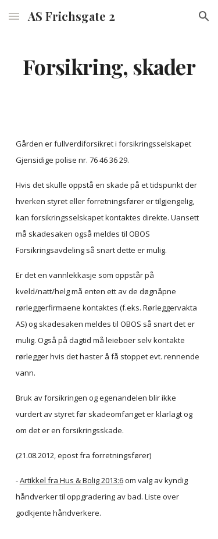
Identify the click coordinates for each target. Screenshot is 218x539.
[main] (109, 66)
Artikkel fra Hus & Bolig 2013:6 (71, 480)
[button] (14, 16)
